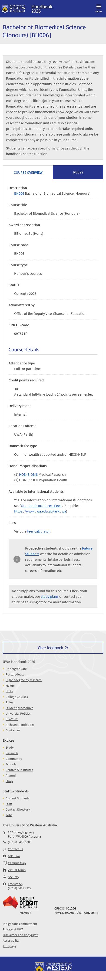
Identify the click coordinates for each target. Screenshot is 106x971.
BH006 (19, 193)
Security (13, 877)
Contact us (13, 730)
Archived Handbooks (20, 725)
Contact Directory (18, 809)
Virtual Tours (17, 870)
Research (12, 753)
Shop (9, 781)
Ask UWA (14, 856)
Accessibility (11, 940)
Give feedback (50, 647)
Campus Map (17, 863)
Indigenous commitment (20, 924)
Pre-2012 (12, 719)
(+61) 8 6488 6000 (19, 842)
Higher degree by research (24, 680)
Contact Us (15, 849)
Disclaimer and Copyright (20, 935)
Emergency (15, 884)
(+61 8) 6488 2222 (19, 888)
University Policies (18, 713)
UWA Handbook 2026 (19, 661)
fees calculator (38, 531)
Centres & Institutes (19, 770)
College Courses (17, 697)
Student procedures (19, 708)
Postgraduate (15, 674)
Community (14, 759)
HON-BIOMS (28, 474)
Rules (9, 702)
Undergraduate (16, 669)
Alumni (11, 775)
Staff (9, 804)
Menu (98, 8)
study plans (50, 596)
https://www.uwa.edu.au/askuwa (40, 511)
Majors (10, 685)
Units (9, 691)
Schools (11, 764)
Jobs (9, 815)
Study (10, 747)
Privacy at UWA (13, 929)
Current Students (18, 798)
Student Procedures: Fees (41, 505)
